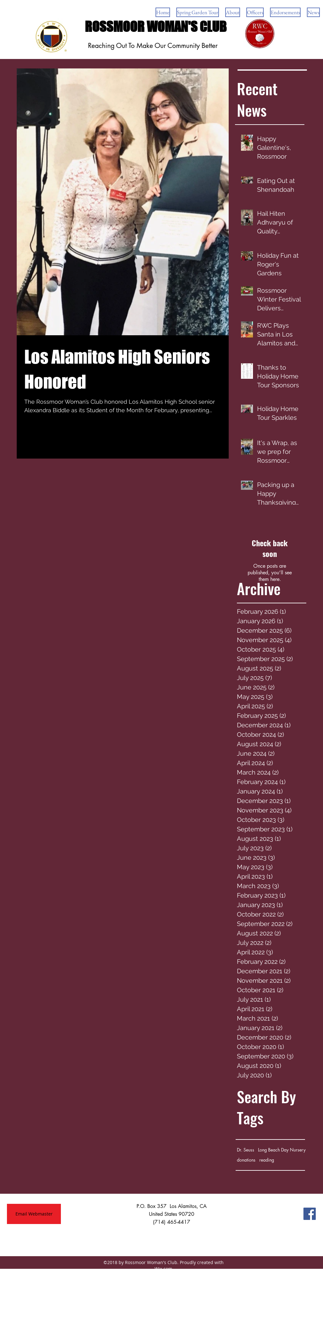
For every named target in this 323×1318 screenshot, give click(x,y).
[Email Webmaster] (34, 1214)
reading (266, 1160)
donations (246, 1160)
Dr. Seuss (245, 1150)
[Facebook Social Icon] (309, 1214)
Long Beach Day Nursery (282, 1150)
